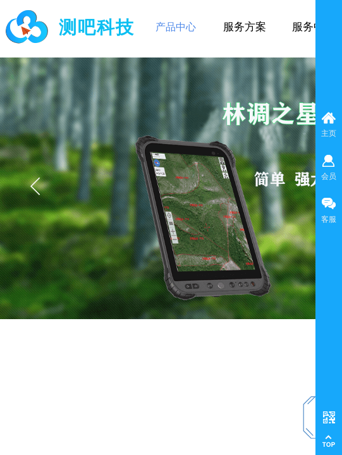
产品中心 (176, 26)
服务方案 (244, 27)
